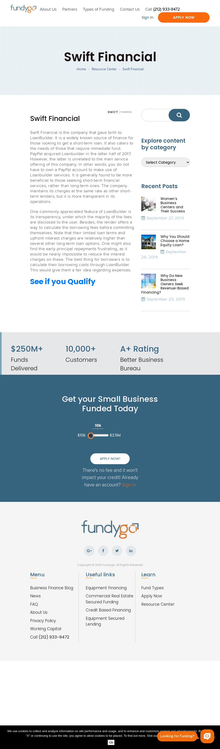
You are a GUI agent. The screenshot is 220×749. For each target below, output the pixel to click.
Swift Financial (133, 69)
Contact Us (130, 9)
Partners (69, 9)
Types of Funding (98, 9)
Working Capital (45, 629)
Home (81, 69)
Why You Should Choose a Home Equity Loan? (174, 240)
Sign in (129, 484)
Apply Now (184, 17)
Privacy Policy (43, 620)
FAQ (34, 604)
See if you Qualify (62, 281)
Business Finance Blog (51, 588)
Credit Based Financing (108, 610)
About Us (48, 9)
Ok (111, 742)
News (35, 596)
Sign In (147, 17)
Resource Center (104, 69)
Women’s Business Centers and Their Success (172, 205)
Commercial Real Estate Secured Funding (109, 599)
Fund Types (152, 588)
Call (162, 9)
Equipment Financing (106, 588)
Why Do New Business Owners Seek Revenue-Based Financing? (165, 284)
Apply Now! (110, 458)
